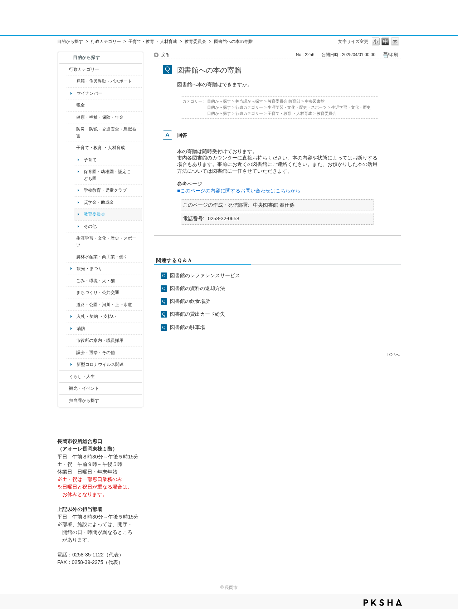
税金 (80, 105)
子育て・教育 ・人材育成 (152, 41)
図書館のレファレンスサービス (205, 275)
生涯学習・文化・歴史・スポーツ (106, 241)
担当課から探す (84, 400)
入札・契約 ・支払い (96, 316)
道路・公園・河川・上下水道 (104, 304)
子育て (90, 159)
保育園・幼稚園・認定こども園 (107, 175)
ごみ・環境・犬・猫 (95, 280)
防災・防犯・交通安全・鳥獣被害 (106, 132)
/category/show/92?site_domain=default (71, 105)
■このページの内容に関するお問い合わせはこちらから (239, 190)
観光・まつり (89, 268)
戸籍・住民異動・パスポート (104, 81)
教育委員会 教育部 (284, 101)
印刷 (393, 54)
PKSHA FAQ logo (383, 602)
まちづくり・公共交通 (97, 292)
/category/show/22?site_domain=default (71, 281)
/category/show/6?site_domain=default (71, 292)
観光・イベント (84, 388)
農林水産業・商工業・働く (102, 256)
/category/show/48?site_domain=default (71, 147)
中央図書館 (315, 101)
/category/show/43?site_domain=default (71, 241)
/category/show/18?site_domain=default (64, 388)
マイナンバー (89, 93)
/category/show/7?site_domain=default (71, 81)
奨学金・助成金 (99, 202)
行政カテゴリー (106, 41)
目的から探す (70, 41)
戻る (165, 54)
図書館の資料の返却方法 (197, 288)
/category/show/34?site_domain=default (71, 257)
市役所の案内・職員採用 (99, 340)
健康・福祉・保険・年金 (99, 117)
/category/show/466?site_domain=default (71, 352)
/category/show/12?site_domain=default (64, 376)
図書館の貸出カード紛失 (197, 314)
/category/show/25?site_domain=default (71, 132)
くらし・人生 (82, 376)
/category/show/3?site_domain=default (64, 69)
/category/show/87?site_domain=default (71, 304)
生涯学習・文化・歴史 (351, 107)
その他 (90, 226)
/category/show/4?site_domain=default (71, 117)
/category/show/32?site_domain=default (71, 340)
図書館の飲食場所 (190, 301)
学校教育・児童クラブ (105, 190)
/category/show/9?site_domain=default (64, 400)
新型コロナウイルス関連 (100, 364)
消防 (81, 328)
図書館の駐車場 (187, 327)
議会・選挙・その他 (95, 352)
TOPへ (393, 354)
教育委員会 (195, 41)
